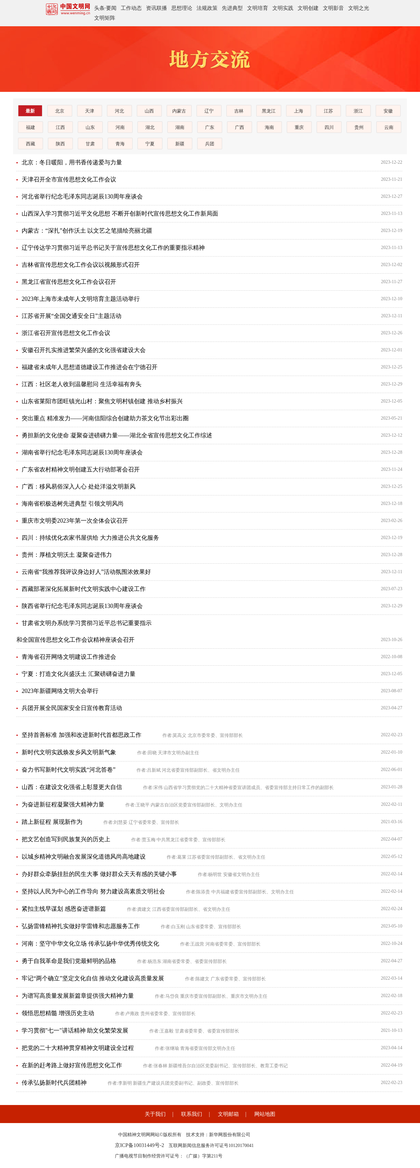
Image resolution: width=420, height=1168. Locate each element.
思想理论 (181, 8)
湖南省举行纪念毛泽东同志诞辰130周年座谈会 (82, 452)
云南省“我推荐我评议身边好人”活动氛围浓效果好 (86, 572)
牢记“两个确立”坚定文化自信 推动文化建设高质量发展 (93, 978)
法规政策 (207, 8)
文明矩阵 (104, 18)
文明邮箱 (228, 1114)
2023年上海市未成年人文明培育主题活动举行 (81, 299)
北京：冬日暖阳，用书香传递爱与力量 (72, 162)
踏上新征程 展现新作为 (52, 822)
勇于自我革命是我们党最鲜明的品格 (69, 961)
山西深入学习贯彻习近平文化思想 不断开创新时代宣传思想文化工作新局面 (120, 213)
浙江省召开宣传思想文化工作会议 (66, 333)
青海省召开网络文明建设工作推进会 (69, 657)
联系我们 (191, 1114)
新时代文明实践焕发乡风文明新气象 (69, 752)
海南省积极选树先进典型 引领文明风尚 (73, 503)
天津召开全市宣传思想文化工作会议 (69, 179)
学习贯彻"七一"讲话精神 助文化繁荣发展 (75, 1030)
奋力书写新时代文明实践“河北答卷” (69, 769)
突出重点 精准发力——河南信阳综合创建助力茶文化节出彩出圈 (105, 418)
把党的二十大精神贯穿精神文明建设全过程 (78, 1048)
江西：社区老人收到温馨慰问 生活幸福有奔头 (81, 384)
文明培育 (257, 8)
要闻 (111, 8)
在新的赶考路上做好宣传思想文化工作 (72, 1065)
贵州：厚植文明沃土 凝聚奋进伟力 (67, 555)
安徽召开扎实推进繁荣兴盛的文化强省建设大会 (84, 350)
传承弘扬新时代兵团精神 (54, 1082)
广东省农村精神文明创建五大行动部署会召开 (81, 469)
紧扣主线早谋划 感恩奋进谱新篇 (64, 909)
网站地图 (264, 1114)
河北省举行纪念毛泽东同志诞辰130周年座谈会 (82, 196)
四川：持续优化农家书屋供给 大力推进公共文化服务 (90, 537)
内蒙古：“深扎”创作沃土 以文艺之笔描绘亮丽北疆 (87, 230)
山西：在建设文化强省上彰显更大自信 (72, 787)
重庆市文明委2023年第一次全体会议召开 (75, 520)
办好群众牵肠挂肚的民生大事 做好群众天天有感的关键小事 (99, 874)
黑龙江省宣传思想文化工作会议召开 (69, 282)
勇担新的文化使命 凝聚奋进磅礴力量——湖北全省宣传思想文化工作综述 (117, 435)
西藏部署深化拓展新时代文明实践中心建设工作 (84, 589)
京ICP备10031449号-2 (139, 1145)
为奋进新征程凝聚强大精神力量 (63, 804)
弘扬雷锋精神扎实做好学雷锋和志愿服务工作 (81, 926)
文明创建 (308, 8)
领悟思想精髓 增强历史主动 (58, 1013)
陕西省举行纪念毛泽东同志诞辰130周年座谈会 (82, 606)
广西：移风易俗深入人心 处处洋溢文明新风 (79, 486)
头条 (99, 8)
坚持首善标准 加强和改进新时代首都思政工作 (81, 735)
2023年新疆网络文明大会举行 (60, 691)
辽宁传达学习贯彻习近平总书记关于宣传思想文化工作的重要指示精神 (113, 247)
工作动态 (131, 8)
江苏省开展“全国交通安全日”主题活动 (71, 316)
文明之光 (358, 8)
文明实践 (282, 8)
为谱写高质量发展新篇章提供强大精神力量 (78, 995)
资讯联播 (156, 8)
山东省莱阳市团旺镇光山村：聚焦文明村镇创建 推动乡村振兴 (102, 401)
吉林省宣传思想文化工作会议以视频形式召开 (81, 264)
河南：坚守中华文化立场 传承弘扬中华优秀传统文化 (90, 943)
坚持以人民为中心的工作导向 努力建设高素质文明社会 (93, 891)
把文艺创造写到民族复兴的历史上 (66, 839)
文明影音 (333, 8)
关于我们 (155, 1114)
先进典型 (232, 8)
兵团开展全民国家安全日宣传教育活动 (72, 708)
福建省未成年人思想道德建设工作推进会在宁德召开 (90, 367)
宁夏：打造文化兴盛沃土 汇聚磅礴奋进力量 (79, 674)
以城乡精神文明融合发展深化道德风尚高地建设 (84, 856)
